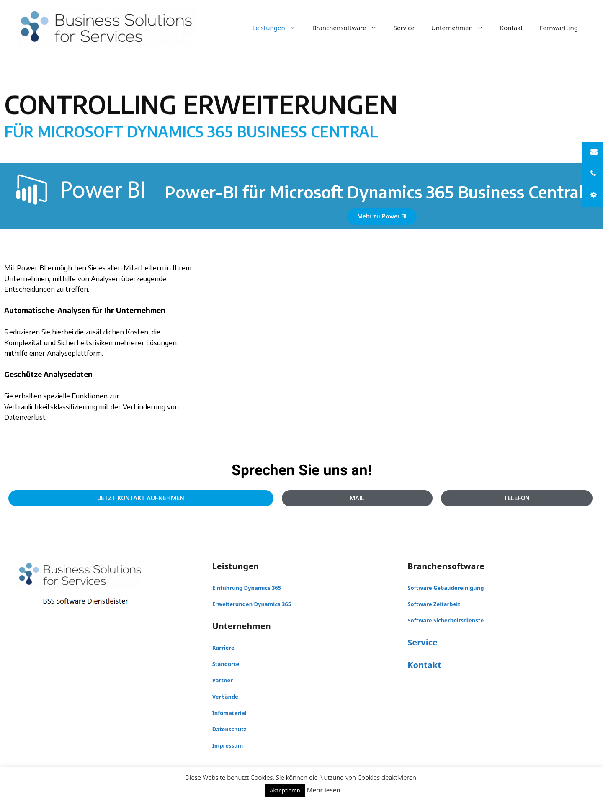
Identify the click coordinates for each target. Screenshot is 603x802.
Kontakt (511, 27)
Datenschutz (229, 729)
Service (404, 27)
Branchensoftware (348, 27)
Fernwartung (559, 27)
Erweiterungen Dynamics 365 (251, 604)
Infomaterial (229, 713)
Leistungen (278, 27)
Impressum (227, 745)
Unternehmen (461, 27)
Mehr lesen (323, 790)
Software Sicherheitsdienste (445, 620)
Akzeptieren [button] (285, 790)
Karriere (223, 647)
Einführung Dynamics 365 (246, 587)
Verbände (225, 696)
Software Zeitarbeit (433, 604)
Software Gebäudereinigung (445, 587)
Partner (222, 680)
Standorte (226, 664)
